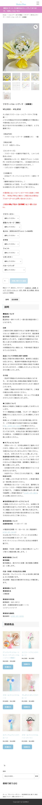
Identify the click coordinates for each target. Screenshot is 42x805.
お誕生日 (28, 288)
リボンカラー (8, 257)
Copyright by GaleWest (21, 802)
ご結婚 (34, 288)
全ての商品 (30, 290)
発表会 (11, 293)
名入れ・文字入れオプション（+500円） (18, 231)
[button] (36, 27)
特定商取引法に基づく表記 (29, 794)
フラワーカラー (8, 214)
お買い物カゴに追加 (19, 281)
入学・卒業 (22, 290)
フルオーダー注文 (30, 493)
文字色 (5, 240)
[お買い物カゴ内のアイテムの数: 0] (4, 765)
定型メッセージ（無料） (12, 223)
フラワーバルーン (12, 290)
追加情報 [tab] (15, 300)
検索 (4, 771)
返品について (7, 797)
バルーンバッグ (8, 266)
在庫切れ (8, 667)
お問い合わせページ (17, 797)
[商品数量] (6, 281)
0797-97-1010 (9, 532)
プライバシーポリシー (14, 794)
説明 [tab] (7, 300)
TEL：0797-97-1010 (12, 426)
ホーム (5, 794)
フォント (6, 249)
